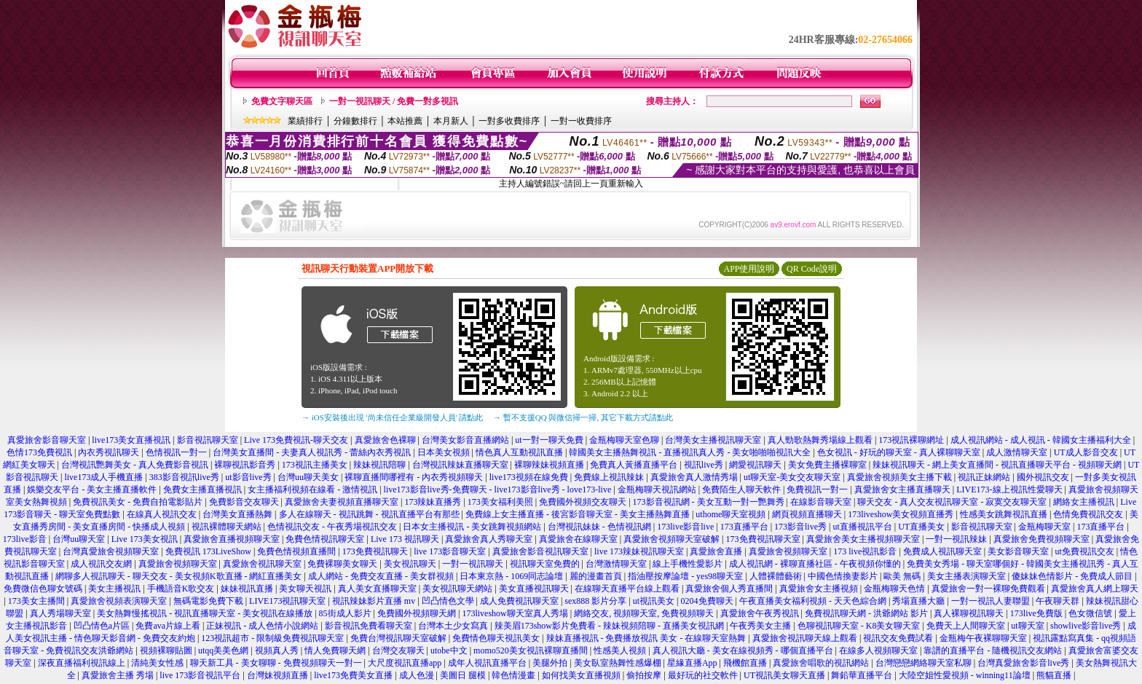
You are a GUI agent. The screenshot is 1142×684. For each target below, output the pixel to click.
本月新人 (450, 121)
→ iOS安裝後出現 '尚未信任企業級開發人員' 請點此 (392, 417)
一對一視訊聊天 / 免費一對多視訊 (393, 101)
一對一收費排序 (581, 121)
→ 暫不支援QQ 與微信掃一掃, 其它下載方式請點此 (583, 417)
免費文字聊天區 (281, 101)
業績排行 (305, 121)
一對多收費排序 (509, 121)
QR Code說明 (812, 269)
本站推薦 (404, 121)
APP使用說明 (748, 269)
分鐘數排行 (355, 121)
